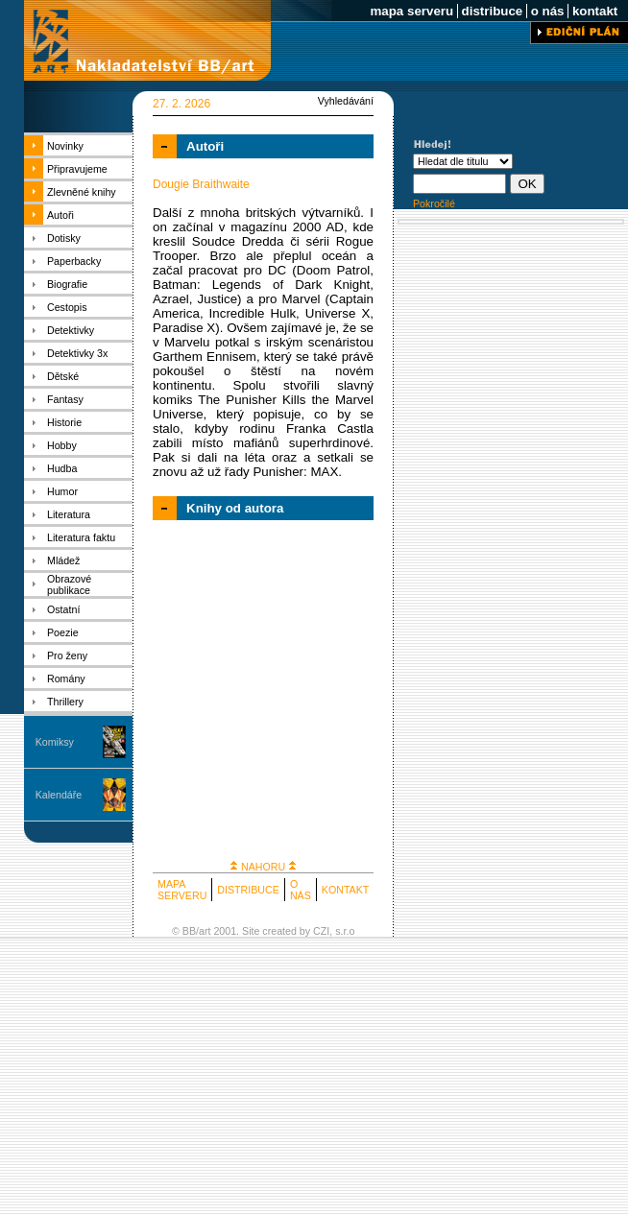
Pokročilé (434, 203)
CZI (321, 931)
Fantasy (65, 399)
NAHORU (263, 866)
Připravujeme (77, 169)
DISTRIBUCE (248, 889)
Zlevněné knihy (81, 192)
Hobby (62, 445)
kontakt (594, 11)
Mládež (63, 560)
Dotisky (64, 238)
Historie (64, 422)
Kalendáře (59, 794)
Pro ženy (67, 655)
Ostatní (63, 609)
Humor (62, 491)
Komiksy (55, 742)
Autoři (60, 215)
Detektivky (70, 330)
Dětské (63, 376)
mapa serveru (412, 11)
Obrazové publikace (69, 584)
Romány (66, 678)
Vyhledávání (346, 101)
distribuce (492, 11)
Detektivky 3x (77, 353)
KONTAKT (346, 889)
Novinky (65, 146)
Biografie (67, 284)
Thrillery (65, 701)
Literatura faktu (81, 537)
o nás (547, 11)
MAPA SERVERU (181, 889)
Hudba (62, 468)
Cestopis (66, 307)
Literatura (68, 514)
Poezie (63, 632)
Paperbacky (74, 261)
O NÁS (300, 889)
